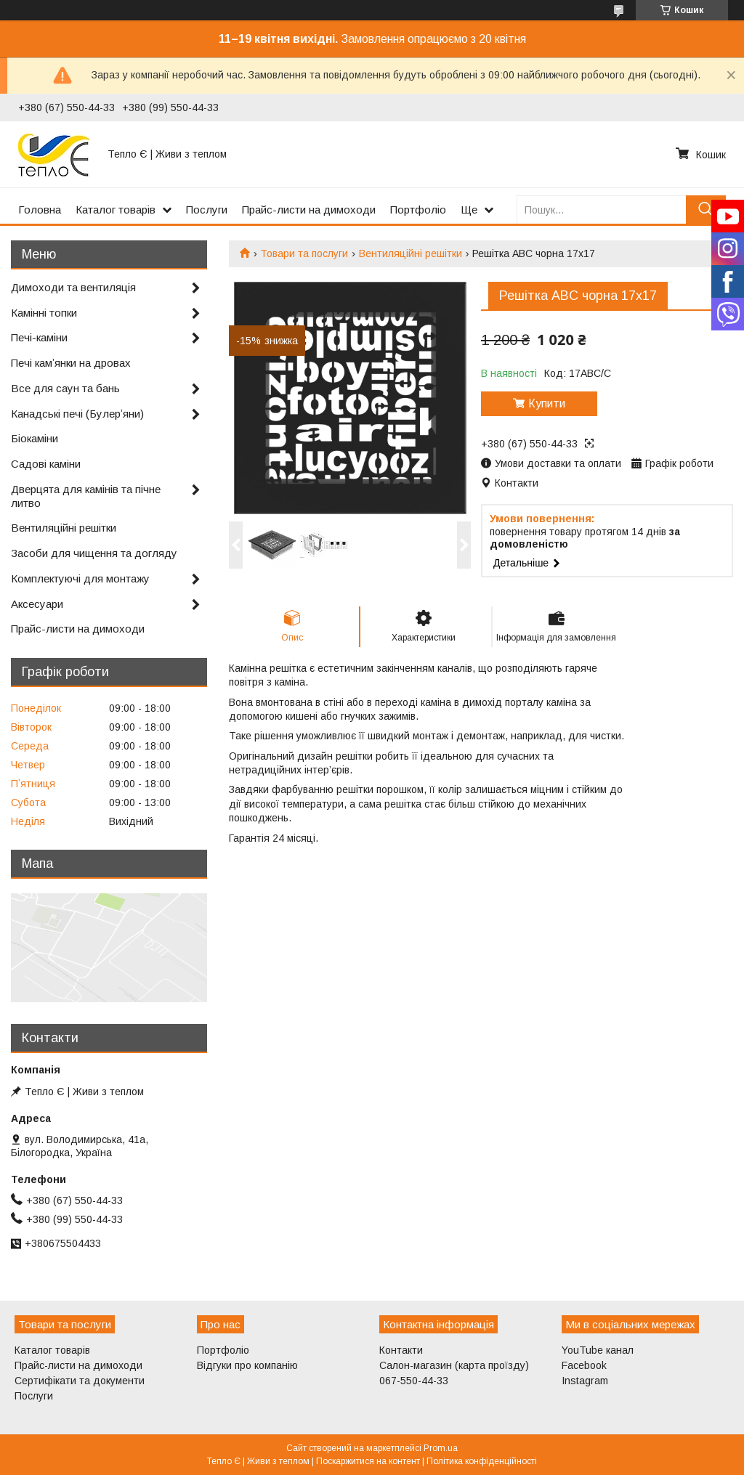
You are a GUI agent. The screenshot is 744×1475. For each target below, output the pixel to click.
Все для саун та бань (65, 388)
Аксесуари (37, 604)
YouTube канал (598, 1350)
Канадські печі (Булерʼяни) (77, 413)
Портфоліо (418, 209)
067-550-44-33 (413, 1380)
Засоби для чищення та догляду (94, 553)
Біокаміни (34, 438)
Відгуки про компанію (247, 1365)
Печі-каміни (39, 337)
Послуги (206, 209)
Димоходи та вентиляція (73, 287)
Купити (546, 403)
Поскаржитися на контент (368, 1461)
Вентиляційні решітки (410, 253)
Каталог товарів (115, 209)
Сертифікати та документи (80, 1380)
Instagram (585, 1380)
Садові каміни (46, 464)
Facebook (584, 1365)
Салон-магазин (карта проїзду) (454, 1365)
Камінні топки (44, 312)
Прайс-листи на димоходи (309, 209)
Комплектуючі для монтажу (80, 578)
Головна (39, 209)
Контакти (401, 1350)
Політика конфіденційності (481, 1461)
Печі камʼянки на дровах (71, 363)
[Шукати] (706, 209)
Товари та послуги (304, 253)
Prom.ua (441, 1448)
